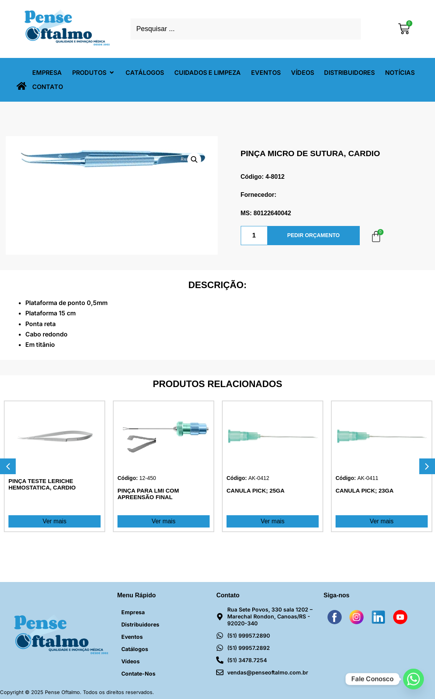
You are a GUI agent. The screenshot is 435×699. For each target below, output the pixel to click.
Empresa (133, 612)
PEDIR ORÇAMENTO (313, 235)
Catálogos (134, 649)
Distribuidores (140, 624)
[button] (93, 73)
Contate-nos (138, 673)
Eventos (132, 636)
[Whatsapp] (413, 679)
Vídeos (130, 661)
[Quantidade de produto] (254, 235)
